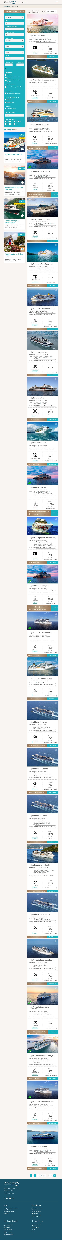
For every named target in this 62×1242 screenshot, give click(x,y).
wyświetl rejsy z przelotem (13, 93)
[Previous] (31, 1169)
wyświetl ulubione (11, 108)
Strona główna (7, 6)
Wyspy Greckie (7, 1221)
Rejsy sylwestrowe (8, 1203)
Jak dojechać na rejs (36, 1209)
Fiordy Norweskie (8, 1223)
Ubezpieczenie (35, 1207)
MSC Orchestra (35, 973)
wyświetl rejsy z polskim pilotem (15, 87)
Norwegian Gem (35, 554)
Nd (16, 124)
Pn (8, 121)
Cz (21, 121)
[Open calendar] (22, 17)
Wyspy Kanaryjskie (8, 1219)
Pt (7, 124)
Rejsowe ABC (35, 1210)
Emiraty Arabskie (8, 1226)
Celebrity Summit (35, 412)
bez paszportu (10, 102)
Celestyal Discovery (35, 1156)
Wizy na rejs (34, 1203)
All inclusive (6, 1207)
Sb (12, 124)
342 (51, 1169)
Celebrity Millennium (35, 367)
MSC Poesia (35, 881)
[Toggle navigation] (57, 2)
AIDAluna (35, 140)
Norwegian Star (35, 51)
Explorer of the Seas (35, 278)
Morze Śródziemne (8, 1217)
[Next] (54, 1169)
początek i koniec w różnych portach (14, 80)
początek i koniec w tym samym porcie (15, 77)
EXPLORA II (35, 186)
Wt (12, 121)
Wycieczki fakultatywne (9, 1205)
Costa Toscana (35, 646)
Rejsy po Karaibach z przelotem (11, 1202)
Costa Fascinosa (35, 321)
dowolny (9, 74)
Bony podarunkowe (36, 1205)
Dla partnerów (35, 1219)
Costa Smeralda (35, 1067)
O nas (33, 1224)
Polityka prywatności (36, 1217)
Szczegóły (52, 56)
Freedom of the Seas (35, 456)
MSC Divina (35, 736)
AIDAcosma (35, 1020)
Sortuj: (43, 11)
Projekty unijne (35, 1221)
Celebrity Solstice (35, 234)
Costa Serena (35, 689)
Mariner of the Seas (35, 95)
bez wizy (9, 99)
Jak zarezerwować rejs (37, 1202)
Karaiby (5, 1224)
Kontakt (33, 1223)
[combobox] (14, 23)
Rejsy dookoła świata (9, 1228)
